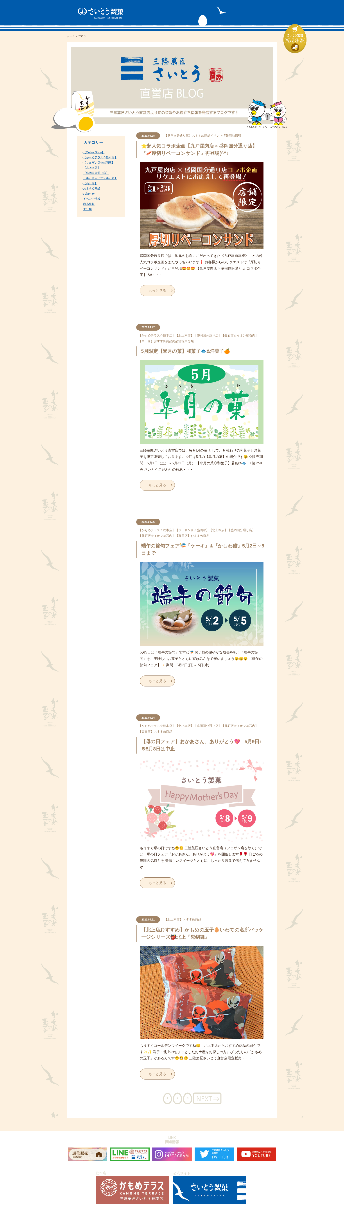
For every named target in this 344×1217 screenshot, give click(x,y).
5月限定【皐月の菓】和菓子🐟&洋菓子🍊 (185, 351)
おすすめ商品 (201, 135)
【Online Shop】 (93, 152)
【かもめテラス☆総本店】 (156, 335)
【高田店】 (146, 341)
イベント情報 (219, 135)
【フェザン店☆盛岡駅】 (192, 530)
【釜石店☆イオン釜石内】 (239, 335)
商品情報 (235, 135)
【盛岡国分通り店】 (178, 135)
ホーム (71, 36)
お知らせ (89, 193)
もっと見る (157, 290)
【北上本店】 (184, 335)
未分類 (189, 341)
